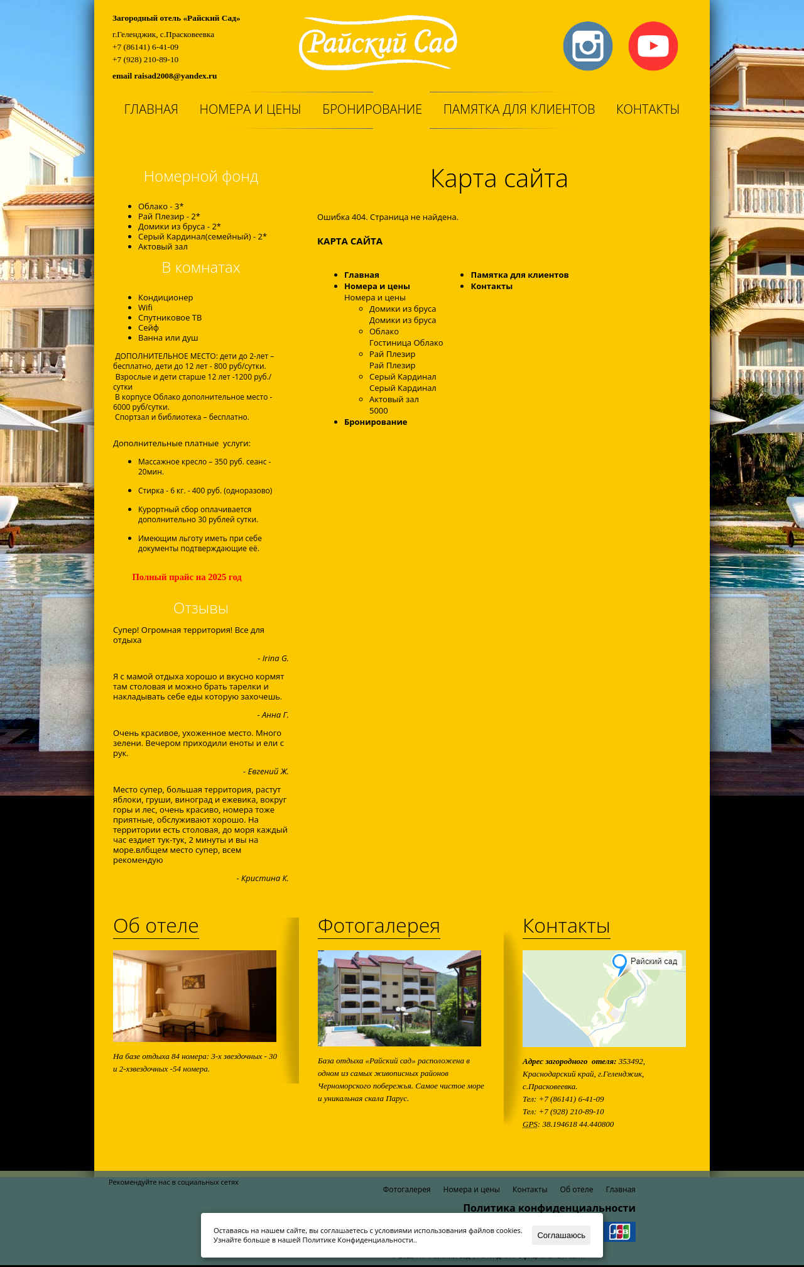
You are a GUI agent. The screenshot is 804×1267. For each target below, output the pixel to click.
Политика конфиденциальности (549, 1208)
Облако (384, 331)
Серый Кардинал (403, 376)
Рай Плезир (392, 353)
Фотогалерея (379, 924)
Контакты (648, 109)
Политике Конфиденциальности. (359, 1239)
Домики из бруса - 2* (179, 226)
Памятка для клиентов (519, 109)
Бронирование (372, 109)
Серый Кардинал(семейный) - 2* (202, 236)
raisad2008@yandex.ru (175, 75)
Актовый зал (163, 246)
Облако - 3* (161, 206)
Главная (151, 109)
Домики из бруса (402, 308)
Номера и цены (251, 109)
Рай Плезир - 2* (169, 216)
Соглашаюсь (561, 1235)
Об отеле (156, 924)
